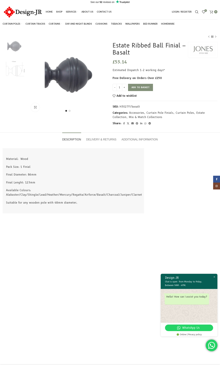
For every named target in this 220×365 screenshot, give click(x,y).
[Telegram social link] (149, 123)
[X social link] (128, 123)
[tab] (71, 138)
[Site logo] (22, 11)
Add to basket (140, 87)
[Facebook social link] (124, 123)
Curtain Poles (185, 112)
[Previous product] (209, 37)
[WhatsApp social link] (145, 123)
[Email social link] (132, 123)
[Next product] (215, 37)
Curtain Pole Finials (159, 112)
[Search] (196, 11)
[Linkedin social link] (141, 123)
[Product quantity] (119, 87)
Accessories (136, 112)
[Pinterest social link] (137, 123)
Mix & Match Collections (145, 117)
